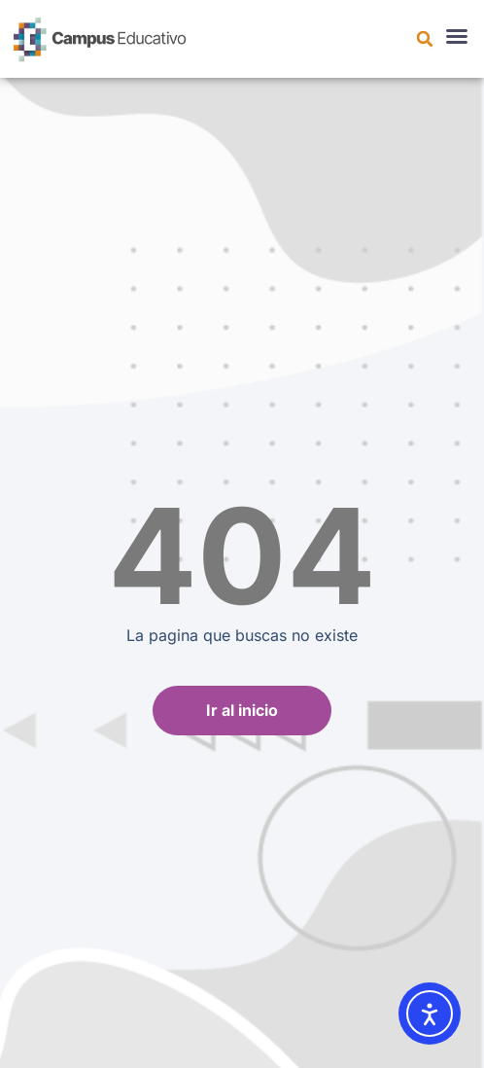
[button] (424, 38)
